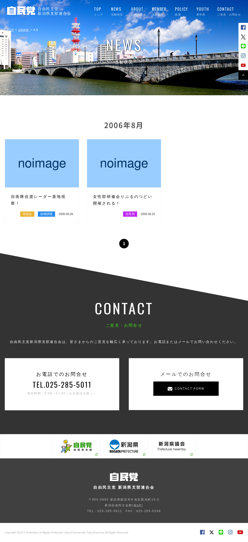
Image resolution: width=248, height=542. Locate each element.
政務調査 (46, 214)
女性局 (130, 214)
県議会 (27, 214)
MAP (138, 505)
